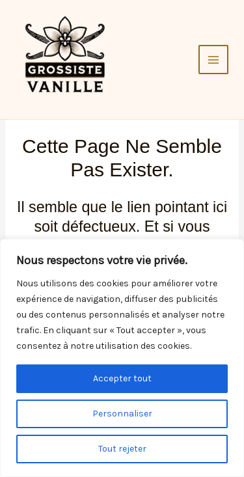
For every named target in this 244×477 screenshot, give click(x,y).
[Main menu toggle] (213, 60)
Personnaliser (122, 413)
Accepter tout (122, 378)
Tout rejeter (122, 448)
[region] (122, 358)
